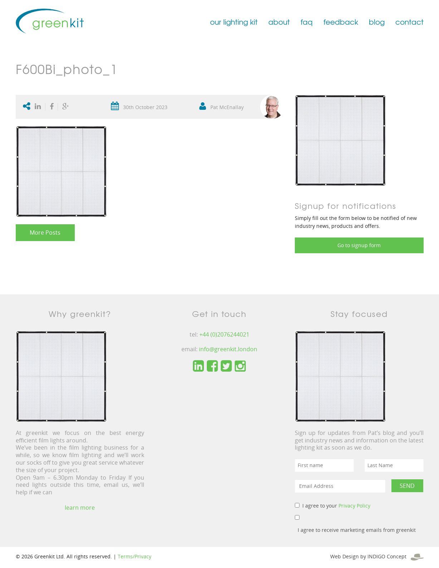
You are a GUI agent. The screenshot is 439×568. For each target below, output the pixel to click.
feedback (340, 21)
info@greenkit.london (228, 349)
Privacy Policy (354, 505)
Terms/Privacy (134, 556)
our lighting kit (234, 21)
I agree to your (336, 505)
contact (409, 21)
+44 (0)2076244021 (224, 334)
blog (377, 21)
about (279, 21)
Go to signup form (359, 245)
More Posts (45, 232)
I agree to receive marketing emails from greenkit (357, 530)
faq (307, 21)
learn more (80, 507)
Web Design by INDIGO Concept (377, 556)
